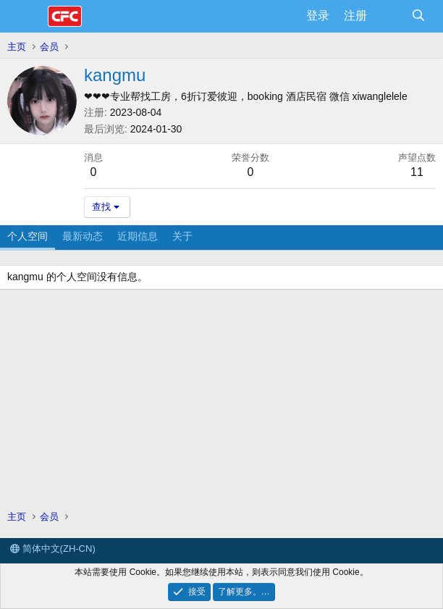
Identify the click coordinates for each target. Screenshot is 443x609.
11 (416, 172)
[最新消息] (389, 16)
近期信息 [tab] (137, 236)
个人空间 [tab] (27, 236)
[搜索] (418, 16)
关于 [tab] (182, 236)
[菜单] (27, 16)
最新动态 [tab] (82, 236)
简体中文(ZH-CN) (53, 548)
